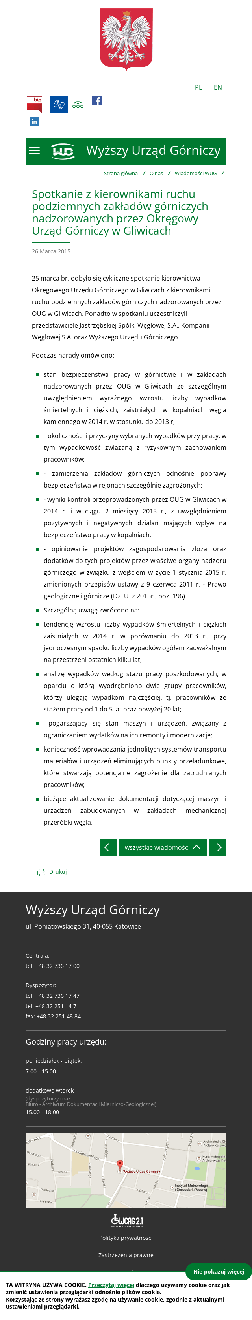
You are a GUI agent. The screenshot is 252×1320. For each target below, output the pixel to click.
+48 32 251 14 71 (57, 1006)
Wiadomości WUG (196, 173)
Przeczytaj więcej (111, 1285)
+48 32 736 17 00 (57, 966)
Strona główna (121, 173)
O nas (156, 173)
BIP (34, 104)
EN (218, 87)
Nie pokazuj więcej (218, 1271)
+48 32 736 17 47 (57, 995)
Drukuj (58, 871)
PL (198, 87)
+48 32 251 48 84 (59, 1016)
